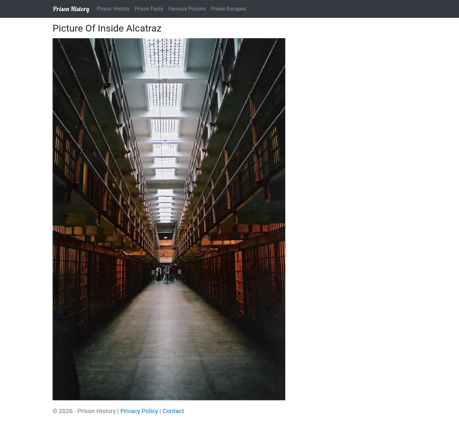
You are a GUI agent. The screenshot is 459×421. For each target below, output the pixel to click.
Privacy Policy (139, 411)
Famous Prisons (187, 9)
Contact (173, 411)
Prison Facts (149, 9)
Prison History (71, 9)
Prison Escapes (228, 9)
